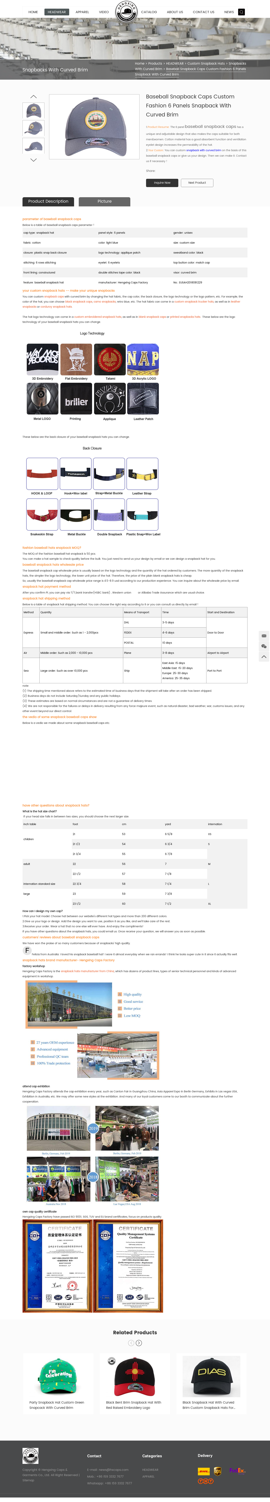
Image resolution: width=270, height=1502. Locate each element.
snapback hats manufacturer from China (87, 972)
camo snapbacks (105, 302)
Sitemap (28, 1484)
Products (156, 63)
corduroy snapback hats (56, 307)
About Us (175, 12)
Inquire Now (163, 183)
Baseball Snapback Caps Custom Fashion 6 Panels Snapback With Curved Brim (189, 71)
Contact (94, 1461)
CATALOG (149, 12)
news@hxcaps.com (113, 1474)
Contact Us (203, 12)
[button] (139, 1346)
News (229, 12)
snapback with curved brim (203, 150)
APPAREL (82, 12)
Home (33, 12)
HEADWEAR (57, 12)
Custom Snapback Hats (208, 63)
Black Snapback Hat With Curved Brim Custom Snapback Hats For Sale (210, 1409)
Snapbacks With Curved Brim (159, 69)
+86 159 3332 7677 (118, 1487)
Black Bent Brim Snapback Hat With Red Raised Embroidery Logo (133, 1409)
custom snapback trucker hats (194, 302)
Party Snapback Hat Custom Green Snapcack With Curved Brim (58, 1409)
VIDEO (104, 12)
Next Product (200, 183)
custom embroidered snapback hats (97, 317)
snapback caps (54, 297)
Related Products (135, 1335)
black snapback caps (78, 302)
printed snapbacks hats (185, 317)
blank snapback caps (152, 317)
